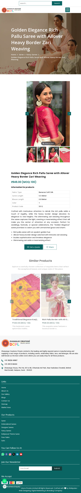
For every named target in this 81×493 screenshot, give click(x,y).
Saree (21, 55)
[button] (69, 113)
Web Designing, (25, 490)
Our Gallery (5, 394)
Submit (57, 468)
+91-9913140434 (10, 364)
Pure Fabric (5, 437)
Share (50, 247)
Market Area (6, 407)
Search (57, 3)
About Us (4, 391)
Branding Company (54, 490)
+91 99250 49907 (10, 360)
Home (13, 55)
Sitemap (4, 404)
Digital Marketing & (39, 490)
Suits (3, 440)
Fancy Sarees (32, 55)
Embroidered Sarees (8, 424)
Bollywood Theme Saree (10, 434)
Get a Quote (33, 247)
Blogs (3, 397)
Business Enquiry (11, 486)
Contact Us (5, 401)
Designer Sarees (7, 427)
